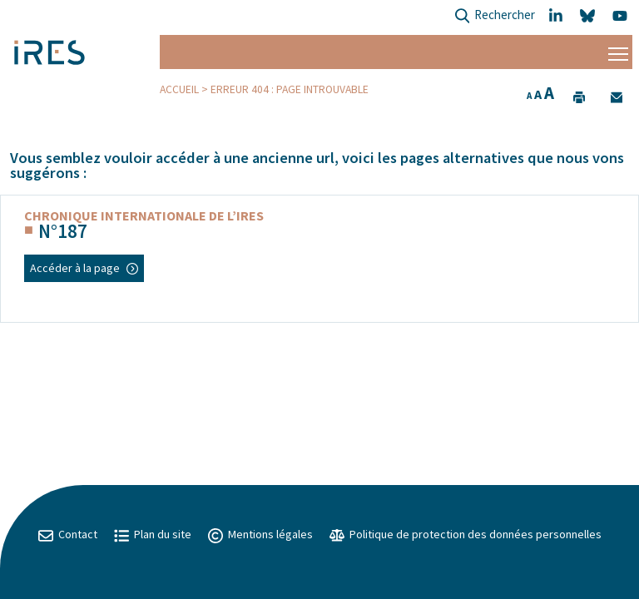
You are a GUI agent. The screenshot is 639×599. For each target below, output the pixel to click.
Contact (67, 534)
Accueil (179, 89)
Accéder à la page (84, 267)
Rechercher (494, 16)
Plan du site (152, 534)
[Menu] (618, 52)
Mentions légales (260, 534)
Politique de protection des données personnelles (465, 534)
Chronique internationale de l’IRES (144, 215)
